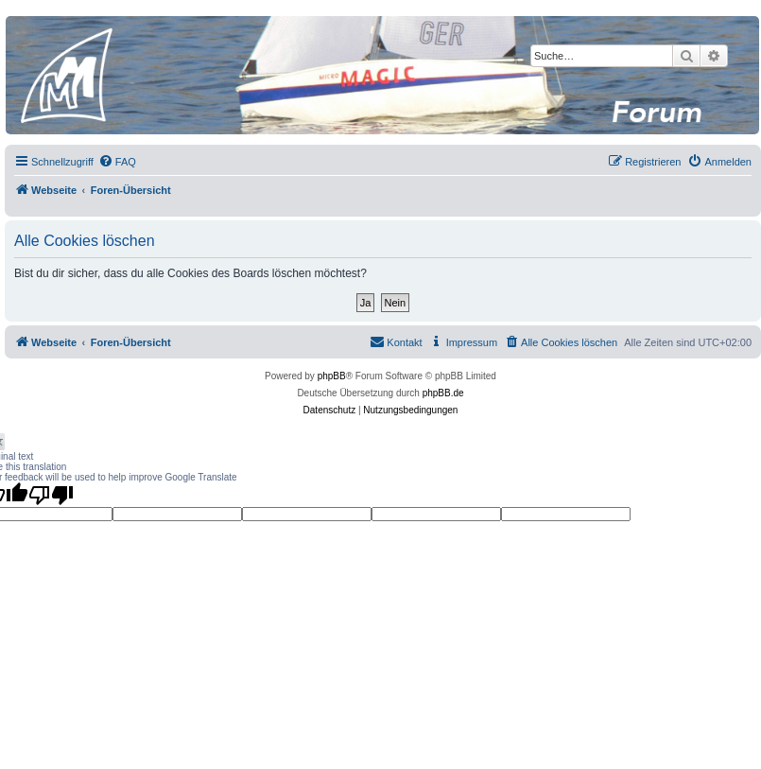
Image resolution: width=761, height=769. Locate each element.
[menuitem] (117, 161)
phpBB (332, 376)
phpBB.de (443, 393)
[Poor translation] (51, 494)
